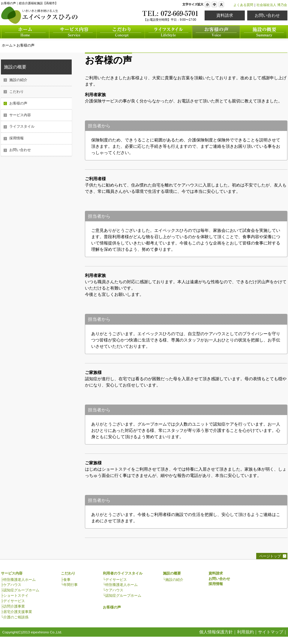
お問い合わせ (267, 15)
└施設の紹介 (173, 580)
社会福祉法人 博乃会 (271, 5)
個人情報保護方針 (216, 631)
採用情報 (16, 138)
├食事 (65, 580)
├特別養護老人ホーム (18, 580)
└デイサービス (115, 580)
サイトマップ (270, 631)
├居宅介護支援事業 (16, 612)
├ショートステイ (14, 595)
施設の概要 (15, 67)
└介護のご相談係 (14, 617)
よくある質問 (243, 5)
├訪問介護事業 (13, 606)
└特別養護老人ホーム (120, 585)
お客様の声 (25, 45)
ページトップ (270, 556)
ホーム (7, 45)
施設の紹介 (18, 80)
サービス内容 (20, 115)
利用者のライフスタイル (122, 573)
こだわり (16, 91)
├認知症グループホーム (20, 590)
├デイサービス (13, 601)
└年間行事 (69, 585)
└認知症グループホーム (122, 595)
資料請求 (224, 15)
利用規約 (245, 631)
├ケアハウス (11, 585)
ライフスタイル (21, 126)
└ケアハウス (113, 590)
